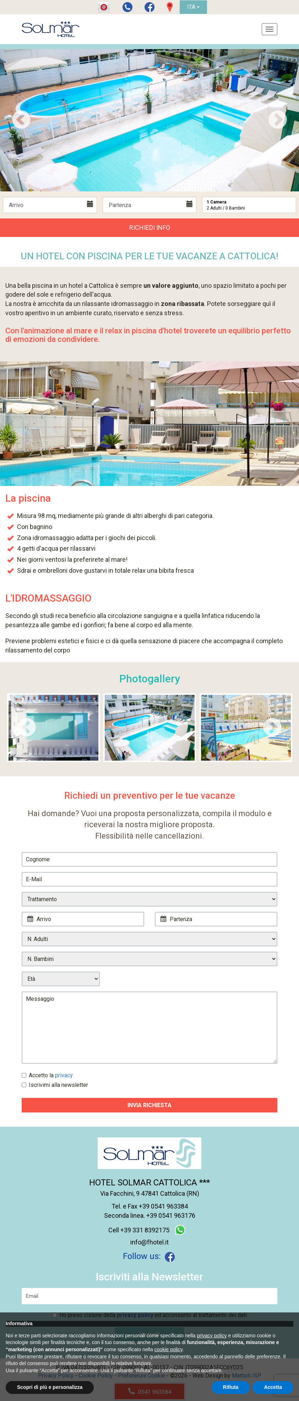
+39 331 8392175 (144, 1230)
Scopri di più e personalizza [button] (49, 1387)
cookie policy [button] (168, 1349)
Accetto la (47, 1075)
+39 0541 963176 (170, 1215)
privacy (64, 1075)
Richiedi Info (149, 227)
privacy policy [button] (212, 1335)
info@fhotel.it (149, 1242)
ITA (193, 7)
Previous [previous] (21, 120)
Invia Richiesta (149, 1105)
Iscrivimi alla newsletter (55, 1085)
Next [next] (277, 120)
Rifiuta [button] (231, 1387)
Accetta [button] (273, 1387)
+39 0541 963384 (163, 1206)
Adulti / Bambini (226, 205)
